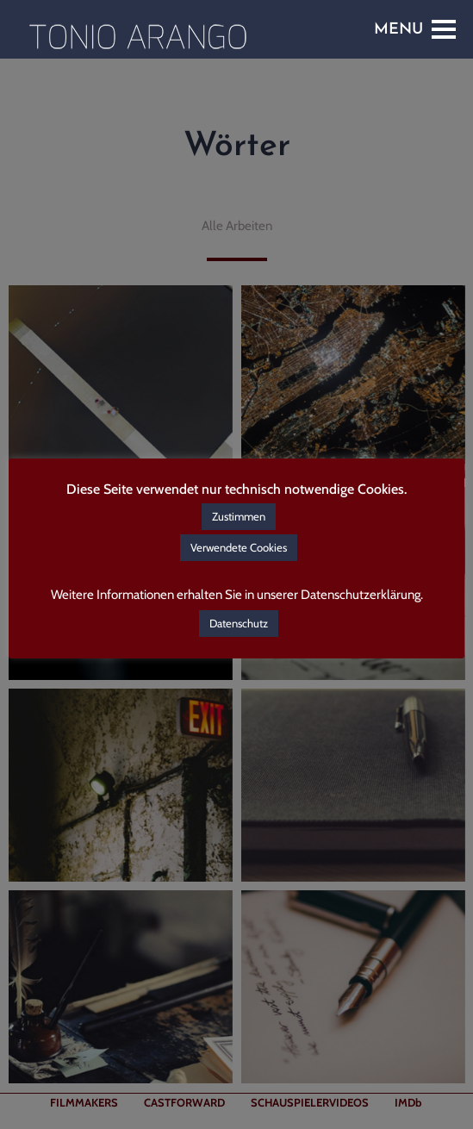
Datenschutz (238, 623)
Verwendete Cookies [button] (238, 547)
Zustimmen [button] (238, 516)
